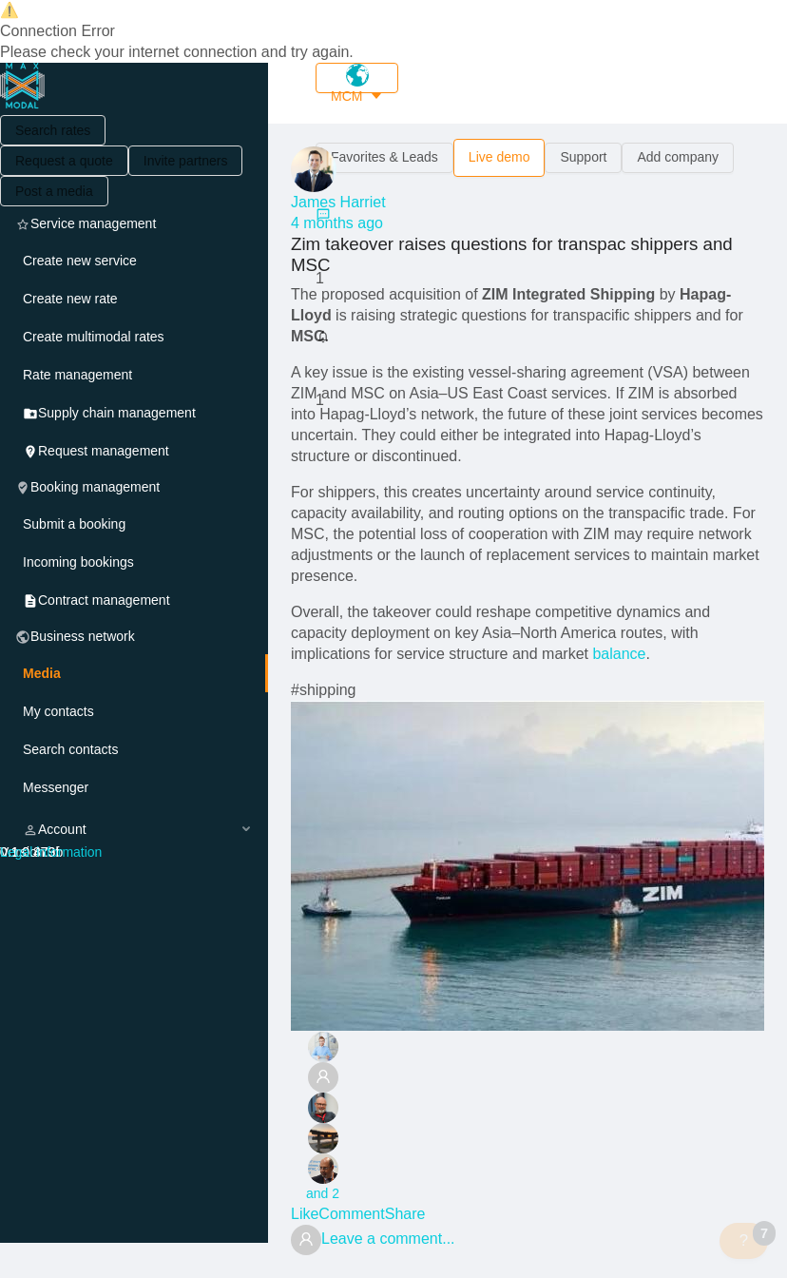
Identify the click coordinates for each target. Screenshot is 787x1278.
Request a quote (64, 160)
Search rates (52, 130)
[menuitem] (134, 261)
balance (618, 654)
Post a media (54, 191)
